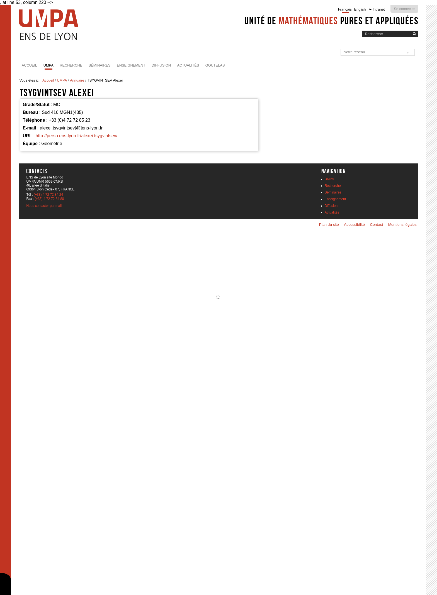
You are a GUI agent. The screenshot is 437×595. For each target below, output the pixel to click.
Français (345, 9)
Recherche (71, 65)
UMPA (48, 65)
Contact (376, 224)
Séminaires (100, 65)
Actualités (188, 65)
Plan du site (329, 224)
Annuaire (77, 80)
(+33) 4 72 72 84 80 (49, 199)
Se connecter (404, 9)
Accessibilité (354, 224)
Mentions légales (402, 224)
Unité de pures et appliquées (331, 20)
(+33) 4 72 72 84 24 (48, 195)
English (360, 9)
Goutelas (215, 65)
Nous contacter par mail (44, 206)
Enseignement (131, 65)
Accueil (29, 65)
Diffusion (161, 65)
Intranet (379, 9)
